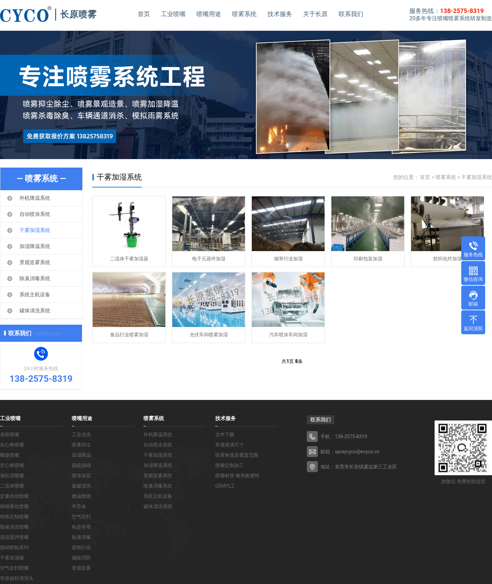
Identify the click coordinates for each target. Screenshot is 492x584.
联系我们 (351, 13)
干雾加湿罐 (12, 557)
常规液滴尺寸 (229, 444)
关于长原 (315, 13)
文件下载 (224, 434)
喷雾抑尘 (81, 444)
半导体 (79, 506)
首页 (144, 13)
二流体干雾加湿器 (129, 259)
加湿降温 (81, 455)
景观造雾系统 (34, 262)
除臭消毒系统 (34, 278)
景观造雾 (81, 568)
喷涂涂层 (81, 475)
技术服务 (280, 13)
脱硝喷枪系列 (14, 547)
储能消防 (81, 557)
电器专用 (81, 527)
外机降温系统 (34, 198)
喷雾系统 (244, 13)
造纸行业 (81, 547)
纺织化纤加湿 (447, 259)
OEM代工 (225, 486)
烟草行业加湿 (288, 259)
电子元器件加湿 (209, 259)
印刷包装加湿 (368, 259)
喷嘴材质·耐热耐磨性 (237, 475)
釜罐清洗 (81, 486)
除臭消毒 (81, 537)
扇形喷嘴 (9, 434)
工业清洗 (81, 434)
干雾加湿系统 (34, 230)
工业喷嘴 (173, 13)
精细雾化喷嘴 (14, 506)
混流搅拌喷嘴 (14, 537)
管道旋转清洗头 (16, 578)
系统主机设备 (34, 294)
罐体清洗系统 (34, 311)
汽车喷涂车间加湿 (288, 335)
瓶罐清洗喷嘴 (14, 527)
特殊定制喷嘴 (14, 516)
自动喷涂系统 (34, 214)
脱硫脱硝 (81, 465)
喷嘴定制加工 (229, 465)
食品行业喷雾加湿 (129, 335)
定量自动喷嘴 (14, 496)
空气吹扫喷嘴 (14, 568)
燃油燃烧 (81, 496)
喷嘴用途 (208, 13)
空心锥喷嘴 (12, 465)
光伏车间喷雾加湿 (209, 335)
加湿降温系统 (34, 246)
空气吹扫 (81, 516)
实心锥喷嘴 (12, 444)
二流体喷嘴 (12, 486)
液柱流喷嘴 (12, 475)
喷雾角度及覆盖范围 (236, 455)
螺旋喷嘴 (9, 455)
